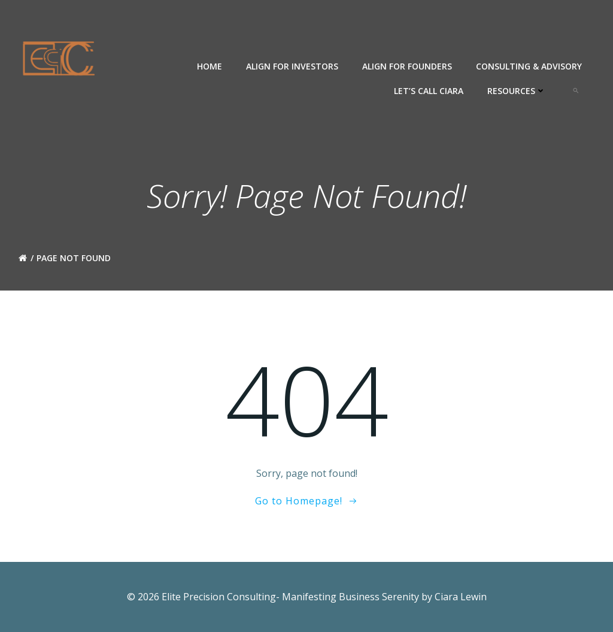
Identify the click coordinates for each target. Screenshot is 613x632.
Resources (516, 90)
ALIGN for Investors (292, 66)
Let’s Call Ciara (428, 90)
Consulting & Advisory (529, 66)
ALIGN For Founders (407, 66)
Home (209, 66)
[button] (576, 90)
